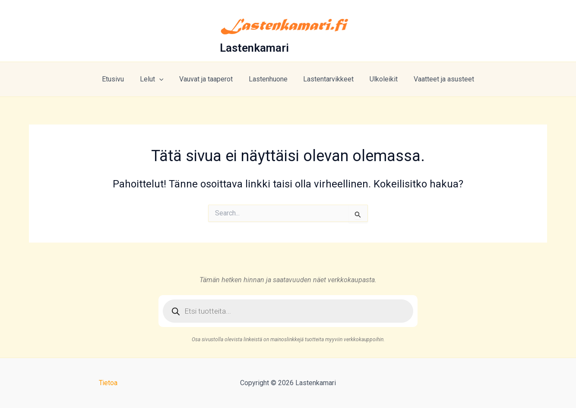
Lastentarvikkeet (326, 79)
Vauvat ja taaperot (208, 79)
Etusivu (119, 79)
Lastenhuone (268, 79)
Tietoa (107, 383)
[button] (163, 79)
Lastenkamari (254, 47)
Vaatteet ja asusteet (438, 79)
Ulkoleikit (380, 79)
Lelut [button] (156, 79)
